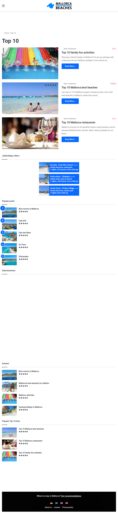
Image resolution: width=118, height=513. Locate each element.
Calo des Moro (25, 233)
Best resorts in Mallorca (29, 209)
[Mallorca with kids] (9, 399)
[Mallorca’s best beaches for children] (9, 387)
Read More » (70, 66)
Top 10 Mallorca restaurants (78, 122)
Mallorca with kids (26, 395)
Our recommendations (71, 496)
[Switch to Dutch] (66, 503)
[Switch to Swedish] (56, 503)
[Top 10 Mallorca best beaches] (30, 98)
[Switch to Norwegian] (61, 503)
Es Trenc (22, 245)
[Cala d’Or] (9, 224)
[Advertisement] (59, 20)
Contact (57, 507)
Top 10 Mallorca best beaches (80, 87)
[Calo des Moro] (9, 236)
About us (48, 507)
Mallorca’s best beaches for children (34, 383)
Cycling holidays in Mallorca (30, 407)
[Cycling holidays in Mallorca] (9, 411)
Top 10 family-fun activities (78, 52)
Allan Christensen (70, 49)
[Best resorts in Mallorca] (9, 212)
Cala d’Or (22, 221)
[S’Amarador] (9, 260)
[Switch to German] (51, 503)
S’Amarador (24, 256)
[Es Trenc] (9, 248)
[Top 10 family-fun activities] (30, 63)
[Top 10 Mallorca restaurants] (30, 133)
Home (5, 33)
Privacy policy (67, 507)
